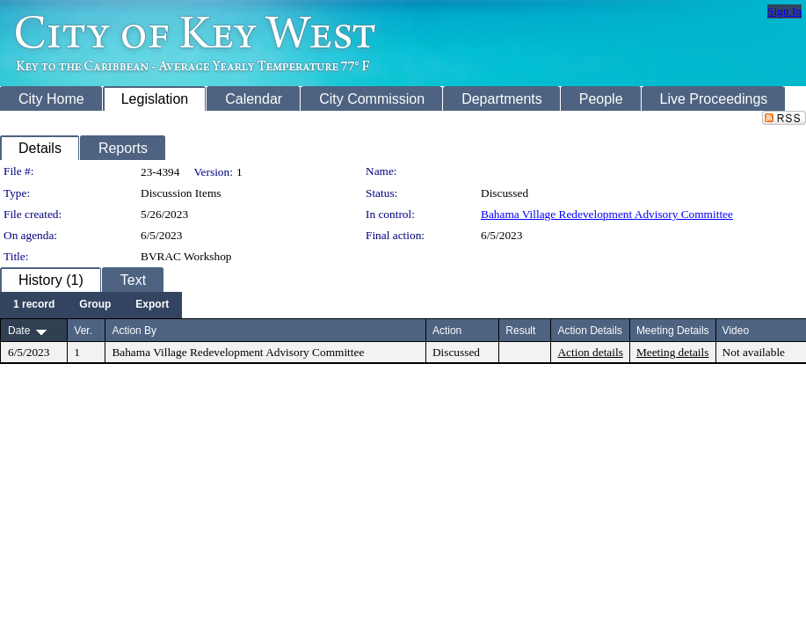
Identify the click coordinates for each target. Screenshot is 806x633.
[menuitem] (34, 305)
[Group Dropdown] (95, 305)
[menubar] (91, 305)
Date (19, 330)
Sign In (784, 11)
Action (446, 330)
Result (520, 330)
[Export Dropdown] (152, 305)
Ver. (83, 330)
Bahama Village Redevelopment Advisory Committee (607, 214)
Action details (589, 352)
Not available (753, 352)
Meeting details (672, 352)
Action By (134, 330)
